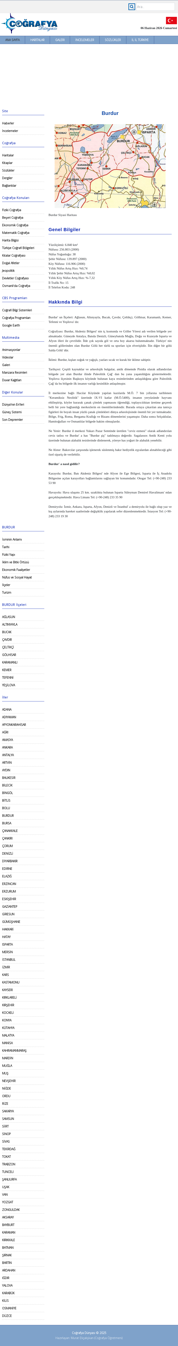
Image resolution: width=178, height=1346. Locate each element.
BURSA (6, 823)
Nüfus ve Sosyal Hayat (17, 577)
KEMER (6, 670)
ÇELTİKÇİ (8, 647)
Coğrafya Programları (16, 318)
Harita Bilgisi (10, 240)
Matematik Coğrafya (15, 233)
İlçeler (6, 585)
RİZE (5, 1104)
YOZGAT (7, 1202)
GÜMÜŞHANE (11, 922)
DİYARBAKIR (10, 861)
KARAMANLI (9, 662)
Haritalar (37, 40)
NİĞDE (6, 1088)
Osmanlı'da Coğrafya (16, 286)
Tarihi (5, 547)
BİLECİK (7, 785)
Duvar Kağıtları (11, 380)
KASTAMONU (10, 982)
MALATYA (8, 1035)
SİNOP (6, 1134)
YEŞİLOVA (8, 685)
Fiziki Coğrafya (11, 210)
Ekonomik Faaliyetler (16, 570)
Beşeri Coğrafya (12, 218)
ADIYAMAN (9, 717)
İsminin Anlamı (12, 539)
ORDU (6, 1096)
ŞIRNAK (7, 1255)
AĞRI (5, 732)
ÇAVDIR (7, 640)
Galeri (60, 40)
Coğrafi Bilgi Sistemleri (17, 310)
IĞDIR (5, 1278)
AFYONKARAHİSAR (14, 725)
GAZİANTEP (9, 907)
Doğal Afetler (10, 263)
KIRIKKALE (8, 1240)
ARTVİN (7, 763)
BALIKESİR (8, 778)
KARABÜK (8, 1293)
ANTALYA (8, 755)
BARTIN (7, 1263)
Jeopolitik (8, 271)
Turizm (6, 592)
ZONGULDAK (11, 1210)
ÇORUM (7, 846)
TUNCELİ (8, 1172)
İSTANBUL (8, 960)
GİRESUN (8, 914)
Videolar (7, 357)
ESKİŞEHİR (9, 899)
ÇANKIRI (7, 838)
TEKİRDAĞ (8, 1149)
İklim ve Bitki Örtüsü (15, 562)
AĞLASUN (8, 617)
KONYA (6, 1020)
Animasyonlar (11, 350)
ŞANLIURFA (9, 1179)
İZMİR (6, 967)
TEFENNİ (7, 678)
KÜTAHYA (8, 1028)
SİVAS (6, 1141)
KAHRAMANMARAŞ (14, 1051)
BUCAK (6, 632)
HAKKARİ (7, 929)
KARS (5, 975)
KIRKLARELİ (9, 998)
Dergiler (7, 178)
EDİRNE (7, 869)
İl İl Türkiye (140, 40)
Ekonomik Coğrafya (15, 225)
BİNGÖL (7, 793)
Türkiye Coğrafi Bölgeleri (18, 248)
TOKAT (6, 1157)
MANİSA (7, 1043)
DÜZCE (7, 1316)
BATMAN (7, 1248)
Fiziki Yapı (8, 555)
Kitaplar (7, 163)
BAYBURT (8, 1225)
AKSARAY (8, 1217)
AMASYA (7, 740)
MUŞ (5, 1073)
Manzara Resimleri (14, 372)
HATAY (6, 937)
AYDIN (6, 770)
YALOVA (7, 1285)
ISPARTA (7, 944)
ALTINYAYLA (9, 624)
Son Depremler (12, 420)
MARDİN (7, 1058)
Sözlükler (113, 40)
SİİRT (5, 1126)
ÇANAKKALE (10, 831)
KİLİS (5, 1301)
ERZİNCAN (9, 884)
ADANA (6, 710)
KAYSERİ (7, 990)
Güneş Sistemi (12, 412)
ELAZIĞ (7, 876)
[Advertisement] (89, 75)
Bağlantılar (9, 186)
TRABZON (8, 1164)
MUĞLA (7, 1066)
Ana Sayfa (12, 40)
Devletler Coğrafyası (15, 278)
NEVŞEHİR (9, 1081)
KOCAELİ (8, 1013)
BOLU (6, 808)
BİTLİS (6, 800)
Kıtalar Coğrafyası (13, 255)
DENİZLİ (7, 854)
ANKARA (7, 747)
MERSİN (7, 952)
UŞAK (5, 1187)
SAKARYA (8, 1111)
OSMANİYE (9, 1308)
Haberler (8, 123)
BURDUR (8, 816)
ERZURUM (9, 891)
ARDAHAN (8, 1270)
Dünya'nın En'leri (13, 404)
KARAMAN (8, 1232)
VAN (5, 1195)
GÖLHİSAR (9, 655)
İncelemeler (84, 40)
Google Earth (11, 325)
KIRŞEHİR (8, 1005)
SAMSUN (8, 1119)
